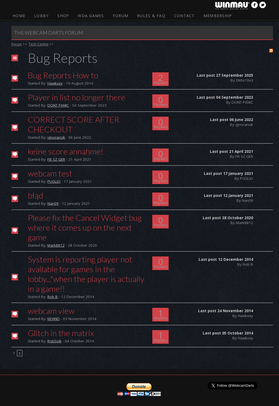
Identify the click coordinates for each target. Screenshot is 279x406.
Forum (120, 15)
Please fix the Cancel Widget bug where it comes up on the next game (85, 227)
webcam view (51, 310)
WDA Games (91, 15)
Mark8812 (56, 245)
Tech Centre (38, 44)
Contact (184, 15)
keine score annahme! (65, 151)
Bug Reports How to (63, 75)
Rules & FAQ (151, 15)
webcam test (50, 173)
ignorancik (56, 137)
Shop (63, 15)
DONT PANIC (58, 105)
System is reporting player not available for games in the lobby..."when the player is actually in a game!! (86, 273)
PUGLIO (53, 181)
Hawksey (55, 83)
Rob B (52, 296)
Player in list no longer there (76, 97)
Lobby (41, 15)
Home (19, 15)
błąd (35, 195)
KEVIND (53, 318)
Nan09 (53, 203)
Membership (218, 15)
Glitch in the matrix (61, 333)
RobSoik (54, 341)
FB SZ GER (56, 159)
